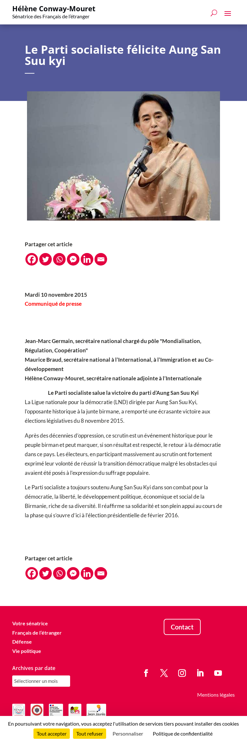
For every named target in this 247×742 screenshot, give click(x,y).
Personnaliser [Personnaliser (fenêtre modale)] (128, 733)
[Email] (101, 259)
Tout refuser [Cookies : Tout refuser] (89, 733)
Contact (182, 627)
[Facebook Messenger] (73, 259)
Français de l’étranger (37, 632)
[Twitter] (45, 259)
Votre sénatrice (30, 623)
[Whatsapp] (59, 259)
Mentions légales (216, 695)
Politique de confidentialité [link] (183, 733)
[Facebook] (31, 259)
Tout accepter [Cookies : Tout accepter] (52, 733)
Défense (22, 641)
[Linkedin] (87, 259)
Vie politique (26, 651)
